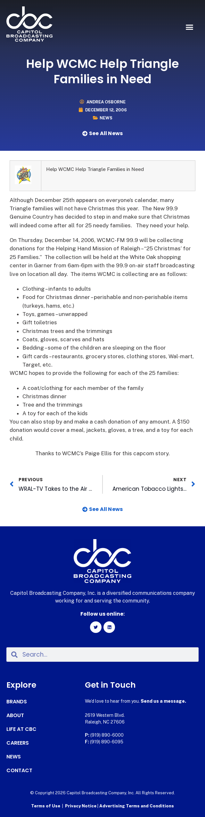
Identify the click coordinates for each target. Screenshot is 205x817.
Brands (16, 702)
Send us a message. (163, 701)
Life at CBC (21, 729)
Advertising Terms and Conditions (136, 806)
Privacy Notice (81, 806)
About (15, 715)
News (106, 118)
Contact (19, 770)
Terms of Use (45, 806)
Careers (17, 743)
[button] (190, 27)
